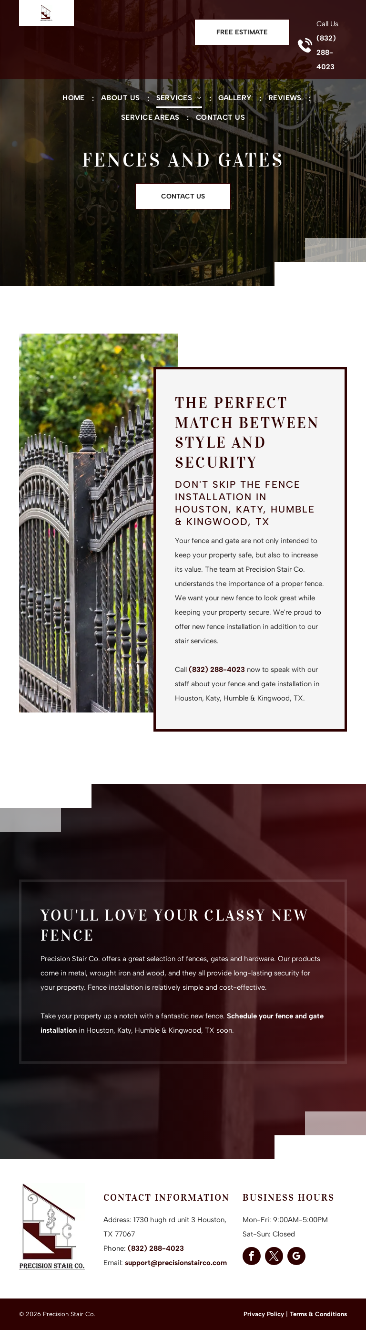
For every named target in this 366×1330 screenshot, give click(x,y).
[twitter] (274, 1257)
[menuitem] (74, 98)
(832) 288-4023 (326, 52)
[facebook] (252, 1257)
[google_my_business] (296, 1257)
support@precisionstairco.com (176, 1262)
